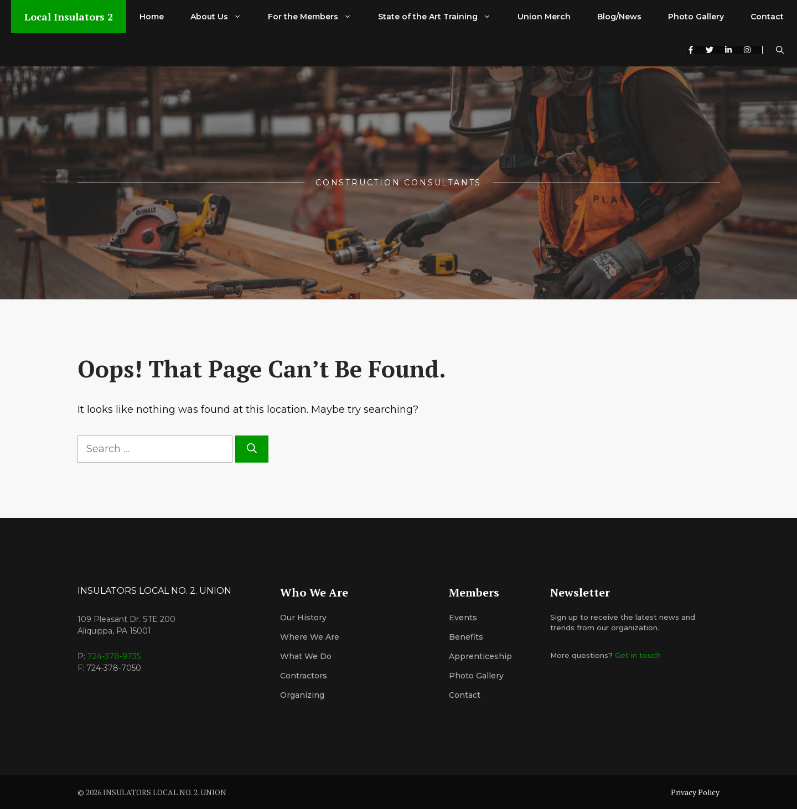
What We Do (306, 656)
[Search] (251, 449)
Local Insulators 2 (68, 16)
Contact (767, 17)
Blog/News (619, 17)
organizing (302, 695)
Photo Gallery (696, 17)
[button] (780, 49)
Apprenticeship (480, 656)
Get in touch (638, 655)
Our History (303, 618)
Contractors (303, 676)
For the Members (316, 16)
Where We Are (309, 637)
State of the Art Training (441, 16)
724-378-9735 (114, 656)
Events (463, 618)
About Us (222, 16)
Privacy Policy (695, 792)
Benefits (466, 637)
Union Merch (544, 17)
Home (151, 17)
